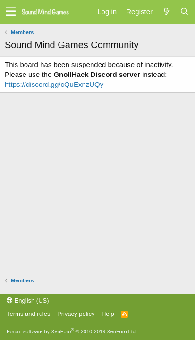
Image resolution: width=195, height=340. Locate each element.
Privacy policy (75, 313)
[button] (10, 12)
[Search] (184, 11)
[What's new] (166, 11)
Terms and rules (28, 313)
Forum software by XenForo (72, 331)
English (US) (28, 300)
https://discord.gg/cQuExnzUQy (54, 84)
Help (108, 313)
